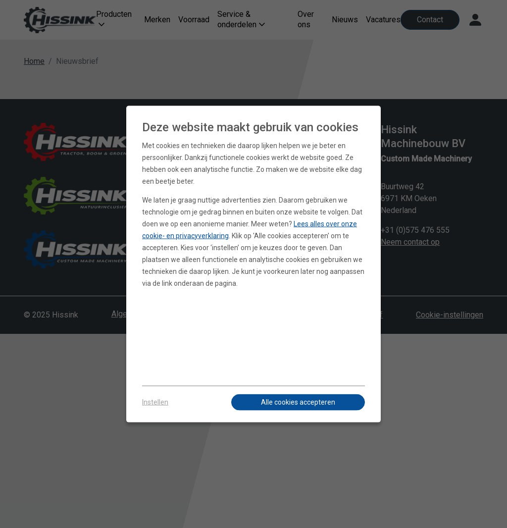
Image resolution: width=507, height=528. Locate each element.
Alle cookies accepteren (298, 402)
